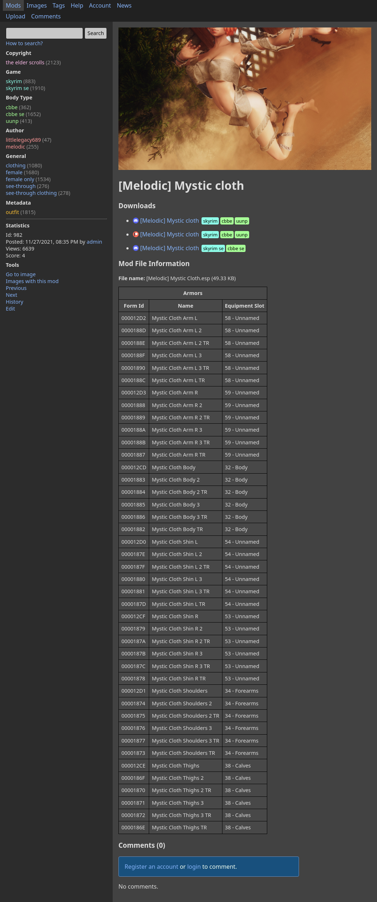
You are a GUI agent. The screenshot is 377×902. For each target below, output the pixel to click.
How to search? (24, 43)
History (14, 301)
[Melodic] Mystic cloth (191, 221)
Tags (59, 5)
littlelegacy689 (28, 139)
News (124, 5)
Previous (16, 288)
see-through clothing (38, 192)
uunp (19, 120)
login (194, 867)
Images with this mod (32, 281)
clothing (24, 165)
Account (100, 5)
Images (37, 5)
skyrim (20, 81)
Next (11, 294)
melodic (22, 146)
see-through (27, 186)
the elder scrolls (33, 62)
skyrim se (25, 88)
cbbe (18, 107)
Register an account (151, 867)
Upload (15, 16)
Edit (10, 308)
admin (94, 241)
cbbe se (23, 114)
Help (77, 5)
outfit (20, 212)
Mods (13, 5)
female (22, 172)
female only (28, 179)
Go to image (21, 274)
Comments (46, 16)
